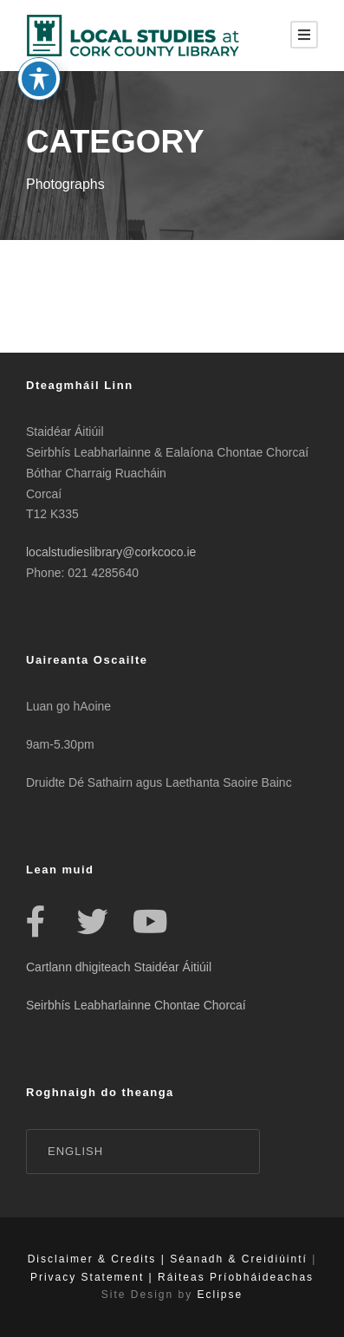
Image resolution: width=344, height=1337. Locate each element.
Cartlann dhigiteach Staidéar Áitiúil (118, 967)
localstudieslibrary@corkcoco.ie (111, 552)
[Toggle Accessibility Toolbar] (39, 59)
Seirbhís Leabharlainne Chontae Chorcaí (136, 1005)
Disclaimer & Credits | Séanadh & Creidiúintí (168, 1259)
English (75, 1151)
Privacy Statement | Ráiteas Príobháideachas (172, 1277)
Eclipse (220, 1294)
